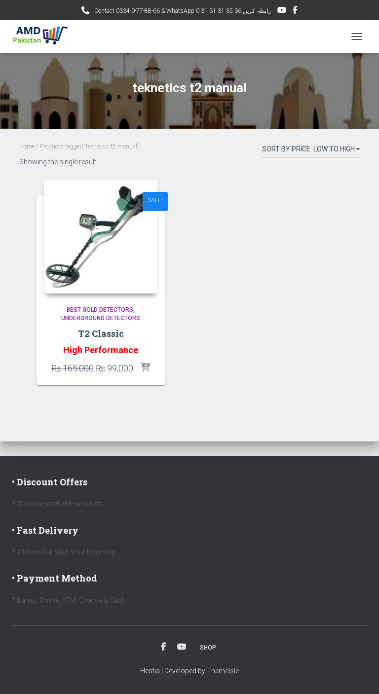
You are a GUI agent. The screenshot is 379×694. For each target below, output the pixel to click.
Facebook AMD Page (295, 11)
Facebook (163, 647)
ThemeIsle (223, 671)
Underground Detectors (100, 318)
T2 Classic (101, 333)
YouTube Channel (281, 11)
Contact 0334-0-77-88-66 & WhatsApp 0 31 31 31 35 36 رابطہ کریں (182, 10)
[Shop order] (311, 151)
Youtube (181, 647)
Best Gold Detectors (100, 309)
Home (27, 146)
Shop (208, 647)
